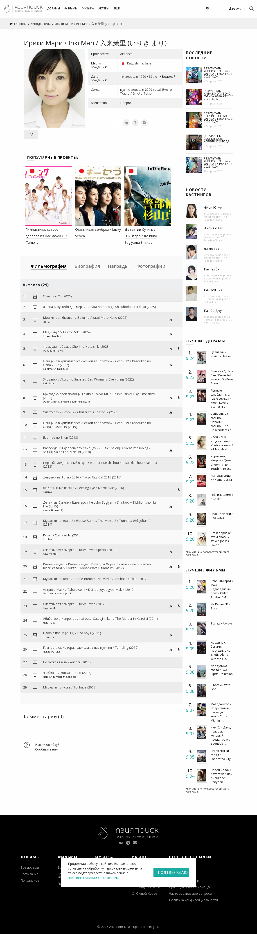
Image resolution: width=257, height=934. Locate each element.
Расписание (29, 874)
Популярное (29, 880)
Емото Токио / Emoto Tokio (146, 91)
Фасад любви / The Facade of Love (215, 218)
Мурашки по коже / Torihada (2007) (70, 687)
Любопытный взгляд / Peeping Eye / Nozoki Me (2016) (83, 488)
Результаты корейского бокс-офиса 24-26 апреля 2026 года (218, 117)
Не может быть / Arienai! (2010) (67, 662)
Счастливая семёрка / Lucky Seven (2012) (74, 604)
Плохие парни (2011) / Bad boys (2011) (72, 633)
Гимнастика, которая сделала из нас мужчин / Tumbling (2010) (90, 647)
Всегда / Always (221, 623)
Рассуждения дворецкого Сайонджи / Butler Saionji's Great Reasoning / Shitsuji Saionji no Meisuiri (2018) (96, 450)
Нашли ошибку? (47, 744)
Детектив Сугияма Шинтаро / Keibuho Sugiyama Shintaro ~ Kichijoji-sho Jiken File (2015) (100, 504)
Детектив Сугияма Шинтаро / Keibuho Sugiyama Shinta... (141, 236)
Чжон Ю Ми (213, 207)
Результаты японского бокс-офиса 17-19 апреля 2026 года (218, 162)
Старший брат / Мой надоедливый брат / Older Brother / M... (222, 589)
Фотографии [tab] (150, 266)
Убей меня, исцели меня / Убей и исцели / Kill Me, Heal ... (222, 443)
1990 (142, 76)
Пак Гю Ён (211, 269)
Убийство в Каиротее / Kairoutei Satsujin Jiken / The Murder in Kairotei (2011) (100, 618)
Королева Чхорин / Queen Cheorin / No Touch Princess (222, 462)
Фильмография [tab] (49, 266)
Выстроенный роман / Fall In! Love (218, 280)
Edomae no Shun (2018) (60, 437)
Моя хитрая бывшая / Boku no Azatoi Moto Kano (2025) (85, 317)
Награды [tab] (118, 266)
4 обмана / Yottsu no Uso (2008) (67, 673)
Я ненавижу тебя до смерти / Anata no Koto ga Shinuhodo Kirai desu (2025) (99, 307)
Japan (149, 63)
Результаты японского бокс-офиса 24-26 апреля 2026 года (218, 72)
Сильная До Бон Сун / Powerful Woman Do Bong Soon (222, 377)
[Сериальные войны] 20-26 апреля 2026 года (216, 139)
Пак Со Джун (213, 310)
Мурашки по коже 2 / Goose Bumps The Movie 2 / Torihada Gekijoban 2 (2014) (96, 522)
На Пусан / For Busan (220, 606)
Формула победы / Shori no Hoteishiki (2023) (76, 346)
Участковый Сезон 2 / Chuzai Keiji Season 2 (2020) (80, 412)
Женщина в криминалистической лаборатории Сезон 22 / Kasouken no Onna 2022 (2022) (97, 363)
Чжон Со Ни (213, 228)
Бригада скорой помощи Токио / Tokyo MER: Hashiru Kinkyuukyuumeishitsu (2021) (99, 396)
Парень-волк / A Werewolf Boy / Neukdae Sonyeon (221, 776)
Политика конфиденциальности (193, 900)
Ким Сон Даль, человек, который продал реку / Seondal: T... (221, 735)
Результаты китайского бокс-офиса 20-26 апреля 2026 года (218, 94)
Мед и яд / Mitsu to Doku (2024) (67, 332)
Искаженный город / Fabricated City (221, 755)
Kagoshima (135, 63)
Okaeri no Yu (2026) (57, 296)
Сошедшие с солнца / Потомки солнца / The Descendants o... (222, 422)
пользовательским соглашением (93, 878)
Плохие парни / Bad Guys (222, 516)
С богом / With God (220, 687)
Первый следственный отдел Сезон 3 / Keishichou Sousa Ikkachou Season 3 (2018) (100, 464)
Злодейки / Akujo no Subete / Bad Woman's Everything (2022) (88, 379)
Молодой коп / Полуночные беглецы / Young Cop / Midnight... (221, 712)
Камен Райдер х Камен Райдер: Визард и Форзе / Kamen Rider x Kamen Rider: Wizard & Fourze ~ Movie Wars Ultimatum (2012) (97, 566)
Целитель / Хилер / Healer (221, 354)
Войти (235, 9)
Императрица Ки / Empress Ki (221, 478)
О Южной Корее (144, 893)
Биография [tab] (87, 266)
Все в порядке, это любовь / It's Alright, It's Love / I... (221, 539)
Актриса (126, 54)
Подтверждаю (173, 872)
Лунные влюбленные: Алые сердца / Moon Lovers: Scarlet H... (221, 398)
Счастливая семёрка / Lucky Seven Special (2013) (80, 550)
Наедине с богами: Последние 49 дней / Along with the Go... (220, 650)
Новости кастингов (199, 192)
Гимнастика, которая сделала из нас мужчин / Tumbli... (46, 236)
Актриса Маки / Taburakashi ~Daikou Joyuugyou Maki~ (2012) (89, 589)
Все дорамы (29, 867)
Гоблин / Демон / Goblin (222, 497)
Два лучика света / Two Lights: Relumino (222, 670)
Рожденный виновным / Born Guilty (218, 321)
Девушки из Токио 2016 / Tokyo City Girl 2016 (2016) (82, 477)
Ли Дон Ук (211, 249)
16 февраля (129, 76)
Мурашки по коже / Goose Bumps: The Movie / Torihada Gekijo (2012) (95, 579)
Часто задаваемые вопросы (190, 893)
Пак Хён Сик (213, 290)
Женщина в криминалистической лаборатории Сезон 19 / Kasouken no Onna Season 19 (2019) (97, 425)
